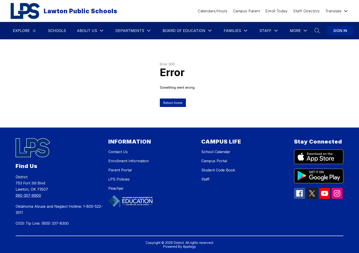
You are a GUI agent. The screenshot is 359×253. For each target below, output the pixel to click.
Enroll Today (276, 11)
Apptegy (189, 246)
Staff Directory (306, 11)
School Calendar (215, 151)
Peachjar (116, 188)
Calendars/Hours (213, 11)
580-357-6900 (28, 195)
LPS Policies (119, 179)
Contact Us (118, 151)
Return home (172, 103)
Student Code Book (218, 170)
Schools (57, 30)
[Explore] (34, 31)
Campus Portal (214, 161)
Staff (205, 179)
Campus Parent (246, 11)
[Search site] (317, 30)
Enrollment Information (128, 161)
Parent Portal (120, 170)
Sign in (340, 30)
